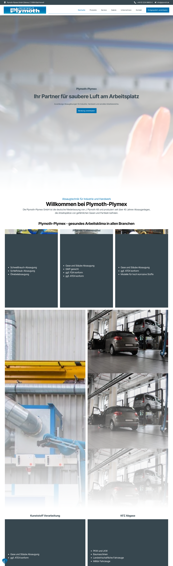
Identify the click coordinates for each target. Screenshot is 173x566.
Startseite (81, 10)
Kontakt (139, 10)
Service (104, 10)
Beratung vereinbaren (86, 110)
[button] (5, 561)
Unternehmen (126, 10)
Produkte (93, 10)
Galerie (113, 10)
